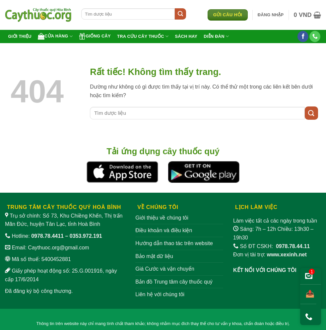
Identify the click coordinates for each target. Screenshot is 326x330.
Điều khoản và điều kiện (163, 230)
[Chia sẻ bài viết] (308, 294)
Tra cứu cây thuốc (142, 36)
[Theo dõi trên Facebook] (302, 36)
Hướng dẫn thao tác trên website (174, 243)
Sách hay (186, 36)
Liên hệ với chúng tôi (159, 294)
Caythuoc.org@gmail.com (58, 247)
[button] (271, 15)
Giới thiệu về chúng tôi (161, 218)
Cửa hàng (55, 36)
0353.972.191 (86, 236)
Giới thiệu (20, 36)
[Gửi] (180, 14)
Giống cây (95, 36)
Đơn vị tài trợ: (270, 254)
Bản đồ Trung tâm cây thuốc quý (174, 282)
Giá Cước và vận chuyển (164, 269)
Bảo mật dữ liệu (154, 256)
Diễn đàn (216, 36)
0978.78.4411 (47, 236)
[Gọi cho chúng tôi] (314, 36)
